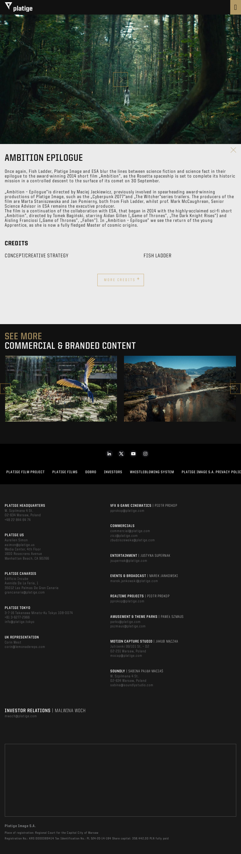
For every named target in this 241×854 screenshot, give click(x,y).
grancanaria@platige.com (25, 592)
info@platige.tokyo (20, 622)
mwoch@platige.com (21, 716)
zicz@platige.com (124, 536)
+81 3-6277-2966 (17, 617)
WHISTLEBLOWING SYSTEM (152, 472)
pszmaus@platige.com (128, 626)
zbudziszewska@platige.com (132, 540)
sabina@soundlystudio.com (131, 685)
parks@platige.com (125, 622)
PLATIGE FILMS (65, 472)
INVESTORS (113, 472)
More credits (122, 279)
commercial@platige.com (130, 531)
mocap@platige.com (126, 656)
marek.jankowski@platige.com (134, 581)
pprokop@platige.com (127, 511)
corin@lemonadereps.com (25, 647)
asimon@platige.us (20, 545)
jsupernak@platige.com (128, 561)
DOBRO (90, 472)
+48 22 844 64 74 (18, 520)
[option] (61, 389)
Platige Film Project (25, 472)
